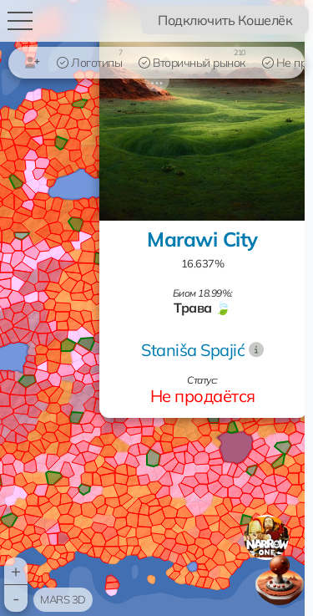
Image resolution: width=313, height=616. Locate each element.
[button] (266, 537)
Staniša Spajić (193, 349)
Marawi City (202, 239)
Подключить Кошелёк (225, 20)
